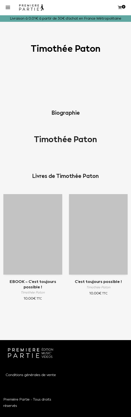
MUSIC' (46, 353)
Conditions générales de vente (31, 375)
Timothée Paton (65, 139)
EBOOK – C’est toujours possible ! (32, 284)
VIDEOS (47, 357)
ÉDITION (47, 349)
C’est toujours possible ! (98, 281)
